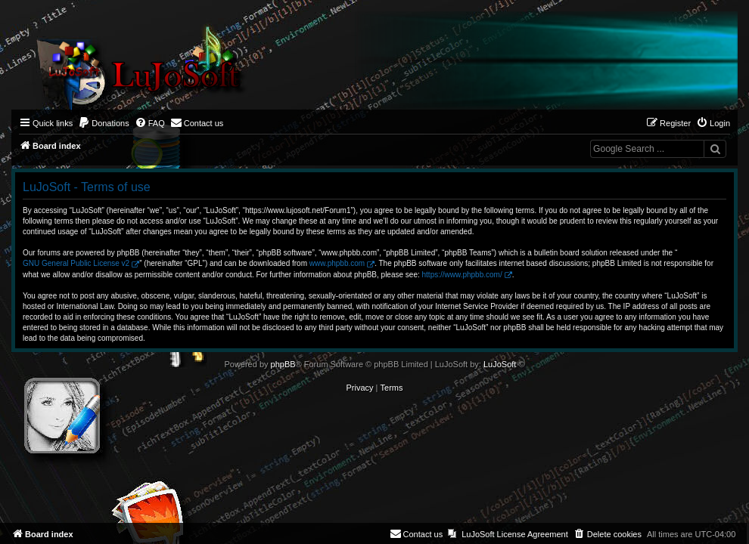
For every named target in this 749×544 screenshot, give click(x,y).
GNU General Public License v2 (76, 263)
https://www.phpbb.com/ (462, 274)
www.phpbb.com (337, 263)
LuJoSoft (499, 364)
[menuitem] (103, 123)
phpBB (283, 364)
